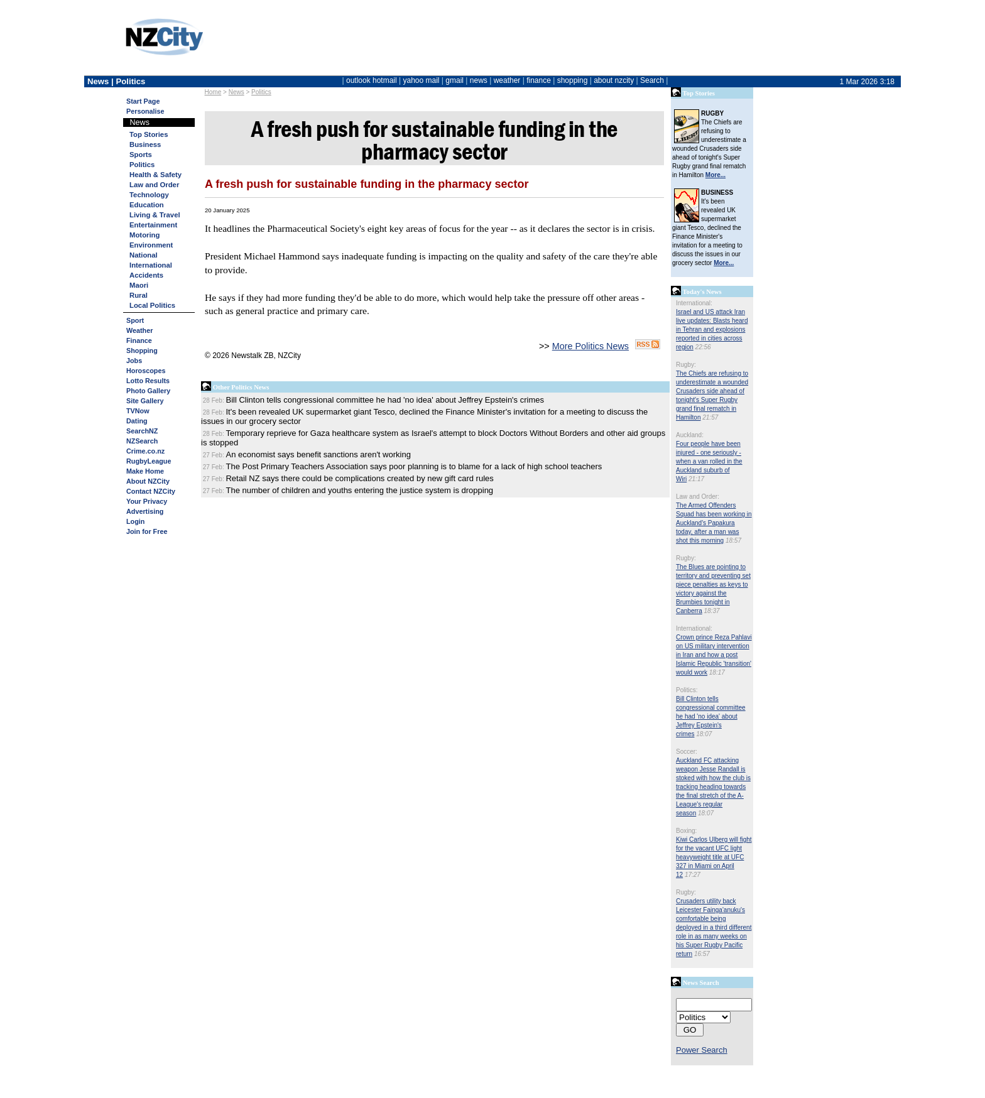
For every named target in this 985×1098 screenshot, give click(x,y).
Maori (138, 285)
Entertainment (153, 225)
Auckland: (690, 435)
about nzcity (614, 80)
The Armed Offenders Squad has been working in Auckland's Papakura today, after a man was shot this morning (714, 523)
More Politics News (590, 346)
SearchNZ (142, 431)
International (150, 265)
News (236, 92)
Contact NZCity (150, 491)
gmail (454, 80)
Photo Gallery (148, 390)
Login (135, 521)
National (143, 255)
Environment (151, 245)
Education (146, 205)
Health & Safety (155, 174)
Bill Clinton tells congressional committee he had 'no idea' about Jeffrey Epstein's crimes (711, 716)
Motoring (144, 235)
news (478, 80)
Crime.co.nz (145, 451)
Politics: (686, 690)
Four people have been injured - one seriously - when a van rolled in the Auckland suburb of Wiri (709, 461)
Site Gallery (144, 401)
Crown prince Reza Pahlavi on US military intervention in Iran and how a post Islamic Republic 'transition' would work (714, 655)
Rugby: (686, 364)
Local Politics (152, 305)
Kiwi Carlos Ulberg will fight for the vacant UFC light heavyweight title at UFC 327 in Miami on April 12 (714, 857)
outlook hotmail (371, 80)
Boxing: (686, 830)
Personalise (145, 111)
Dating (137, 421)
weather (507, 80)
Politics (261, 92)
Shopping (142, 350)
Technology (149, 194)
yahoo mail (421, 80)
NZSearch (142, 441)
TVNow (138, 411)
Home (213, 92)
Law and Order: (697, 496)
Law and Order (154, 184)
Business (145, 144)
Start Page (143, 101)
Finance (139, 340)
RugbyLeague (148, 461)
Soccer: (686, 751)
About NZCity (148, 481)
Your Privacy (146, 501)
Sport (135, 320)
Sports (140, 154)
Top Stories (148, 134)
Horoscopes (145, 370)
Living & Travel (154, 215)
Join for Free (146, 531)
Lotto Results (148, 380)
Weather (139, 330)
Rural (138, 295)
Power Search (701, 1050)
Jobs (134, 360)
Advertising (144, 511)
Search (652, 80)
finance (538, 80)
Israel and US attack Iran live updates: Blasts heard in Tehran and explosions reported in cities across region (712, 329)
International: (694, 303)
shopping (572, 80)
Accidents (146, 275)
